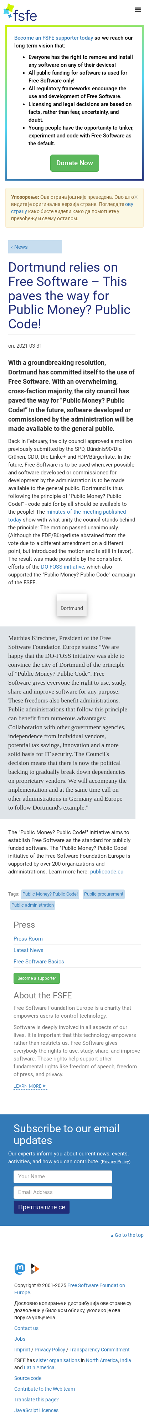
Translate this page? (36, 1399)
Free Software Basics (39, 961)
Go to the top (129, 1235)
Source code (27, 1378)
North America (102, 1360)
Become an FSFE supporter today (53, 38)
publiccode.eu (106, 871)
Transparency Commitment (100, 1349)
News (21, 247)
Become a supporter (36, 978)
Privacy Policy (50, 1349)
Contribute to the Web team (44, 1389)
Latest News (28, 950)
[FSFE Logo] (20, 12)
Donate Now (74, 163)
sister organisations (58, 1360)
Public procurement (103, 894)
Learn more (27, 1085)
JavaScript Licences (36, 1410)
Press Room (28, 939)
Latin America (39, 1367)
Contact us (26, 1328)
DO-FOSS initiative (62, 567)
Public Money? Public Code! (50, 894)
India (125, 1360)
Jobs (19, 1339)
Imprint (22, 1349)
